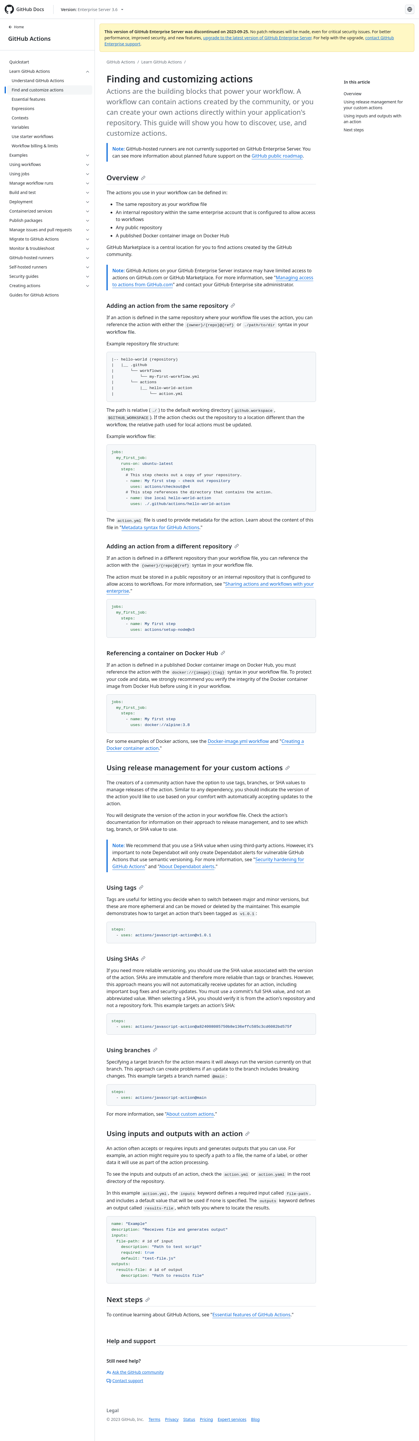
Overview (125, 177)
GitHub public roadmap (277, 156)
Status (189, 1419)
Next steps (128, 1299)
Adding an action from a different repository (172, 546)
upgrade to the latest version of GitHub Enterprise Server (257, 37)
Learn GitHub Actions (161, 62)
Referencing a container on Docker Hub (165, 653)
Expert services (232, 1419)
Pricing (206, 1419)
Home (16, 26)
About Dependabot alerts (186, 866)
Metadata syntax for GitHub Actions (160, 527)
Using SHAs (125, 959)
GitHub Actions (29, 39)
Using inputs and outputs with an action (178, 1133)
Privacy (172, 1419)
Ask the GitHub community (135, 1372)
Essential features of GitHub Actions (251, 1314)
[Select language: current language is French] (409, 9)
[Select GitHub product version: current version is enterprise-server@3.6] (92, 9)
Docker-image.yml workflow (238, 741)
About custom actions (190, 1114)
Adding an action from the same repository (170, 306)
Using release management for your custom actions (198, 767)
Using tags (124, 887)
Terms (154, 1419)
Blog (255, 1419)
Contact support (124, 1380)
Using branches (131, 1050)
